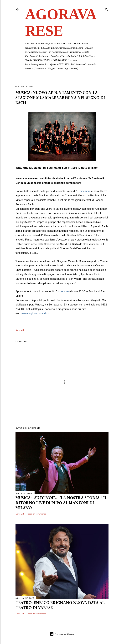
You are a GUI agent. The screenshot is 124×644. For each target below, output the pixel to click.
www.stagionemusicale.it (35, 313)
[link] (35, 313)
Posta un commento (36, 514)
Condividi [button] (20, 330)
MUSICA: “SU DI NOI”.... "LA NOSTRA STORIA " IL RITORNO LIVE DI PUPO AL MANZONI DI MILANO (61, 502)
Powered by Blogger (62, 634)
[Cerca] (106, 9)
